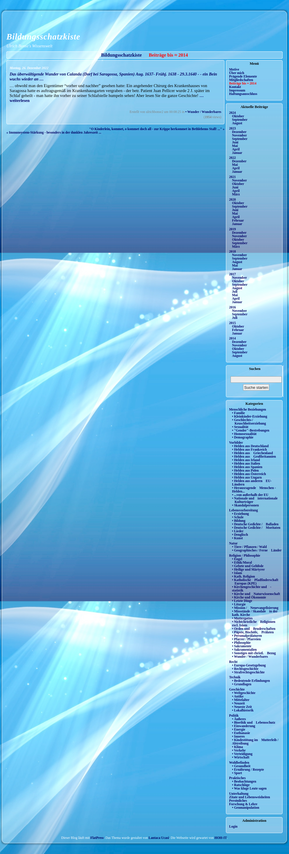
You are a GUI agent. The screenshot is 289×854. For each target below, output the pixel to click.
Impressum (237, 90)
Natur (233, 543)
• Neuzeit (238, 703)
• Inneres (238, 736)
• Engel (237, 559)
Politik (234, 715)
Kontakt (235, 87)
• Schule (238, 517)
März (236, 194)
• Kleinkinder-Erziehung (249, 416)
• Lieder (238, 531)
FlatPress (97, 837)
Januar (237, 152)
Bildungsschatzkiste (43, 36)
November (239, 135)
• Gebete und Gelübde (247, 566)
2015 (232, 323)
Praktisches (237, 778)
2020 (232, 199)
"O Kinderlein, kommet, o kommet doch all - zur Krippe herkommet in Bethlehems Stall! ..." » (157, 129)
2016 (232, 307)
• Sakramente (241, 646)
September (239, 119)
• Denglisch (240, 534)
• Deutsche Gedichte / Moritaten (256, 527)
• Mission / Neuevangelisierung (255, 608)
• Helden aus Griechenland (252, 453)
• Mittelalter (240, 700)
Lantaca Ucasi (159, 837)
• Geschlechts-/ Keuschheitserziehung (249, 421)
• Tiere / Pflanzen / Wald (249, 547)
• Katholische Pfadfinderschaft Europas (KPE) (255, 581)
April (236, 149)
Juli (235, 291)
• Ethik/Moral (242, 562)
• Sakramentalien (244, 649)
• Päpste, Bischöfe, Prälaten (253, 632)
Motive (234, 69)
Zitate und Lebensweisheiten (249, 797)
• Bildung (238, 520)
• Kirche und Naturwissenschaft (256, 594)
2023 (232, 128)
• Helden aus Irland (246, 460)
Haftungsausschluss (243, 94)
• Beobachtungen (244, 781)
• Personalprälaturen (247, 635)
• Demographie (242, 437)
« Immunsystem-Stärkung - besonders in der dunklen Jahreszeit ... (53, 132)
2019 (232, 229)
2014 (232, 338)
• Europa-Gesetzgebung (249, 665)
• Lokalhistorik (243, 710)
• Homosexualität (244, 434)
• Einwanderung (243, 726)
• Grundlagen (241, 684)
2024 (232, 112)
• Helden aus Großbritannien (254, 456)
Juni (235, 142)
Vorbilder (236, 442)
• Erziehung (240, 513)
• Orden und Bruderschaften (253, 628)
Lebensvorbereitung (243, 510)
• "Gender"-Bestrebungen (250, 430)
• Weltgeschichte (243, 693)
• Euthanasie (241, 733)
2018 (232, 251)
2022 (232, 157)
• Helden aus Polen (245, 470)
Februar (238, 220)
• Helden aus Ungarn (247, 477)
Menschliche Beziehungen (247, 409)
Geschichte (237, 689)
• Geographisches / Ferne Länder (257, 550)
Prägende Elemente (243, 76)
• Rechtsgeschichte (245, 668)
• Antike (238, 696)
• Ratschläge (241, 785)
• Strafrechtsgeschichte (248, 672)
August (237, 123)
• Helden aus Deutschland (250, 446)
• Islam (237, 573)
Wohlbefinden (239, 762)
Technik (234, 677)
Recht (233, 662)
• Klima (237, 747)
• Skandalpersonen (245, 505)
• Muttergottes (242, 618)
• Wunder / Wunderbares (203, 112)
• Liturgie (239, 604)
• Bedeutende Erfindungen (251, 680)
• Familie (238, 413)
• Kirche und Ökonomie (249, 597)
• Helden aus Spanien (247, 467)
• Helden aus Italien (246, 463)
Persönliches (238, 800)
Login (233, 826)
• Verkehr (239, 750)
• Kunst (237, 538)
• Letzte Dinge (242, 601)
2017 (232, 274)
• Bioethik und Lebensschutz (253, 722)
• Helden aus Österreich (249, 474)
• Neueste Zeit (242, 707)
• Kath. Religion (243, 576)
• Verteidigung (242, 754)
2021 (232, 177)
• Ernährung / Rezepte (248, 769)
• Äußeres (239, 719)
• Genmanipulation (245, 807)
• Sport (237, 773)
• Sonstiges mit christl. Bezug (254, 653)
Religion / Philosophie (244, 555)
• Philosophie (241, 642)
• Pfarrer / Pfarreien (246, 639)
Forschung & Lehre (243, 804)
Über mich (236, 73)
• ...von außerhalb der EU (250, 495)
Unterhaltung (239, 793)
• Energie (238, 729)
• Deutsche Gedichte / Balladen (255, 524)
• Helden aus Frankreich (249, 449)
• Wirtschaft (240, 757)
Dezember (239, 132)
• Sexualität (240, 427)
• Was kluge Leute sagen (249, 788)
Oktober (238, 116)
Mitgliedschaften (241, 80)
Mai (235, 146)
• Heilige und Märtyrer (248, 569)
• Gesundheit (241, 766)
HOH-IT (221, 837)
